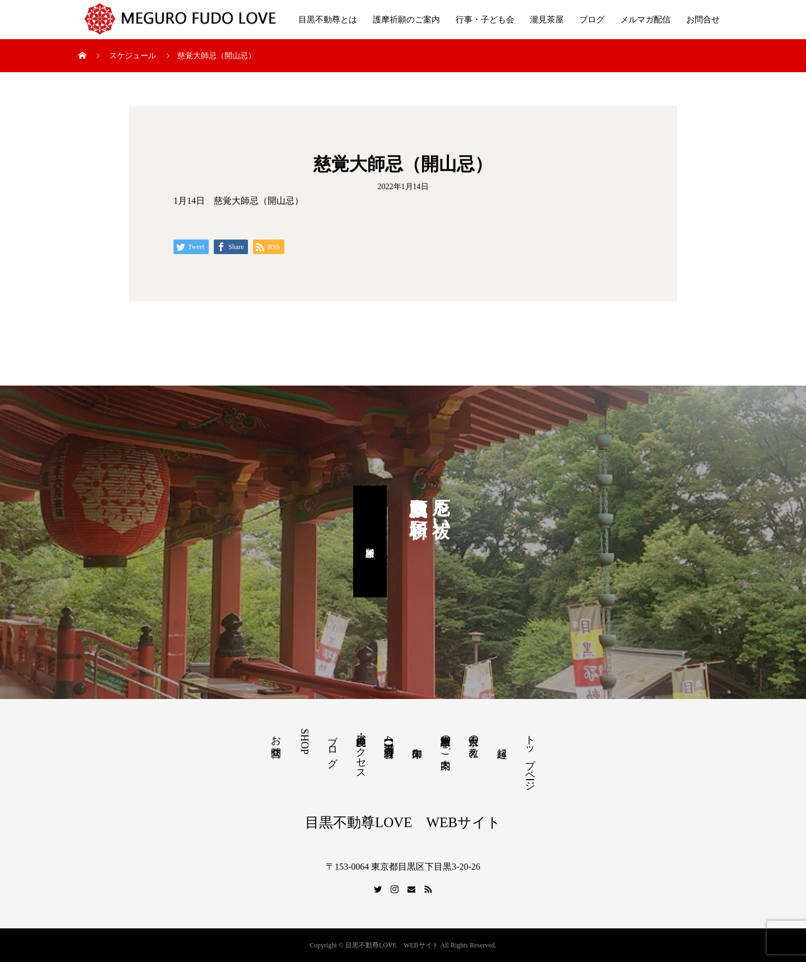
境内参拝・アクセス (361, 752)
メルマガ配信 (645, 19)
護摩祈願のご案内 (406, 19)
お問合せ (703, 19)
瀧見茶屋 (547, 19)
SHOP (304, 741)
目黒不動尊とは (327, 19)
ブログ (591, 19)
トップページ (530, 757)
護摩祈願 (370, 542)
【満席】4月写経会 (389, 738)
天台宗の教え (473, 740)
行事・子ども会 (485, 19)
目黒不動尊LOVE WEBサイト (403, 822)
